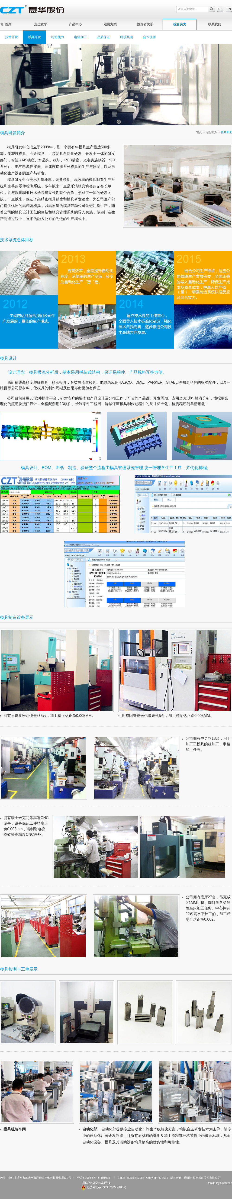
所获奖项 (126, 37)
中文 (220, 9)
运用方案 (110, 24)
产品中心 (75, 24)
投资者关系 (145, 24)
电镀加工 (80, 37)
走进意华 (40, 24)
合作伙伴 (149, 37)
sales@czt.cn (135, 1177)
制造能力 (57, 37)
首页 (5, 24)
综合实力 (179, 24)
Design (211, 1183)
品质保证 (103, 37)
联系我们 (214, 24)
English (229, 9)
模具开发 (34, 37)
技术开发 (11, 37)
